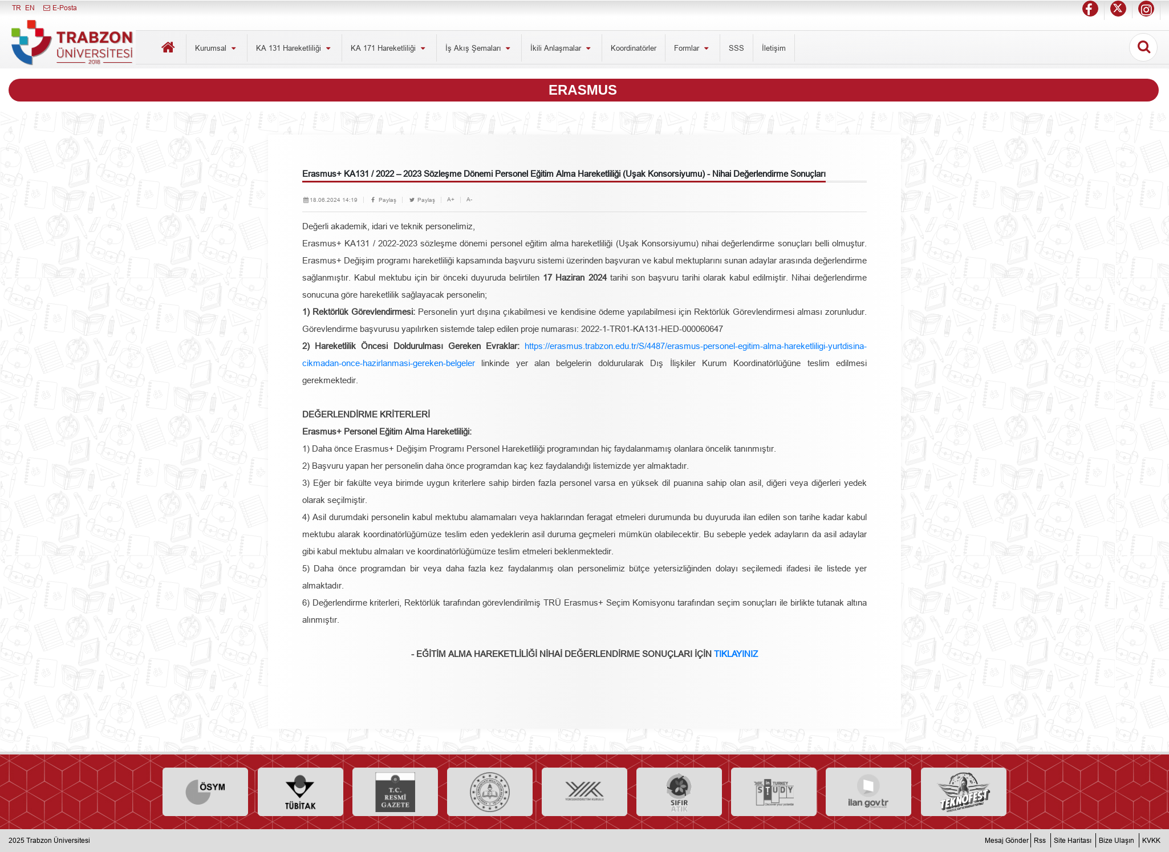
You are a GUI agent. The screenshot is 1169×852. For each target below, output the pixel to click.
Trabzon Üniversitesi (58, 840)
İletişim (774, 47)
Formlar (692, 47)
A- (469, 199)
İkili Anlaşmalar (561, 47)
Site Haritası (1072, 840)
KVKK (1151, 840)
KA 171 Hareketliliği (389, 47)
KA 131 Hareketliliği (294, 47)
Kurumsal (216, 47)
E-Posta (59, 7)
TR (16, 7)
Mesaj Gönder (1007, 840)
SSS (736, 47)
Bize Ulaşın (1116, 840)
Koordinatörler (633, 47)
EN (30, 7)
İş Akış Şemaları (479, 47)
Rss (1040, 840)
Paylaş (383, 200)
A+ (450, 199)
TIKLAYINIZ (736, 654)
